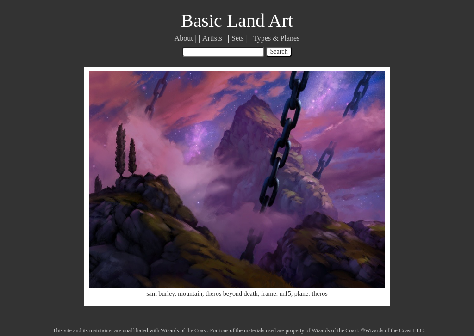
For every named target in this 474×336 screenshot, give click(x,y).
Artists (212, 38)
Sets (237, 38)
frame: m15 (276, 293)
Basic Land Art (237, 20)
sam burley (160, 293)
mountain (190, 293)
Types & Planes (276, 38)
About (184, 38)
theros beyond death (232, 293)
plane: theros (311, 293)
